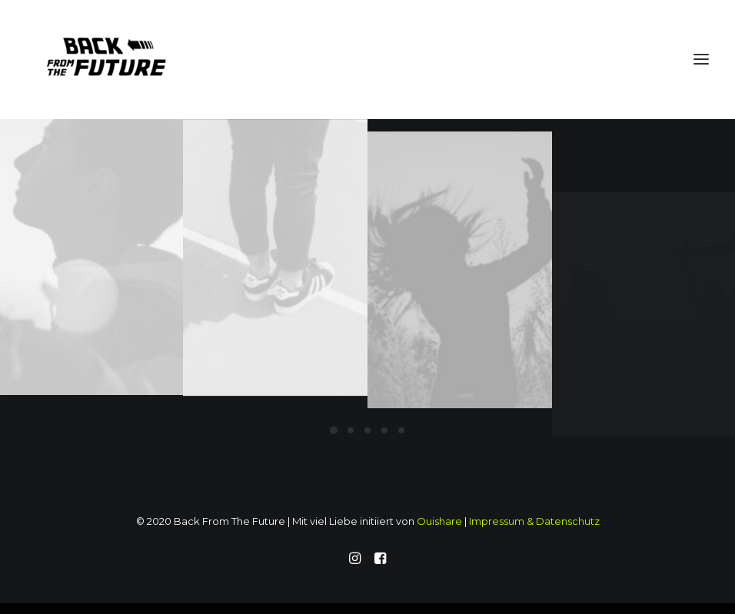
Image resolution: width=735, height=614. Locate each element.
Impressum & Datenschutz (534, 521)
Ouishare (439, 521)
